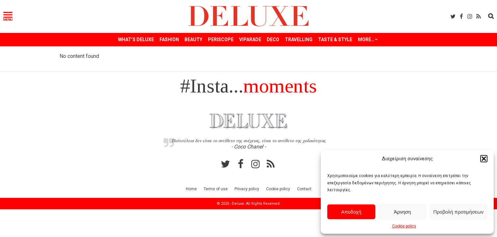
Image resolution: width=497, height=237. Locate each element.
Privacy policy (247, 189)
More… (366, 39)
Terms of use (216, 189)
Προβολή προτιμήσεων (458, 212)
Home (191, 189)
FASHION (169, 39)
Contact (304, 189)
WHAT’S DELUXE (136, 39)
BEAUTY (193, 39)
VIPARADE (250, 39)
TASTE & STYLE (335, 39)
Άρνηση (402, 212)
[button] (484, 158)
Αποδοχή (351, 212)
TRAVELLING (298, 39)
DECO (273, 39)
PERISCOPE (221, 39)
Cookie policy (404, 226)
